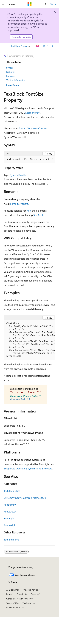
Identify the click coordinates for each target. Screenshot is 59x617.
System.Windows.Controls (33, 128)
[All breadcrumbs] (6, 46)
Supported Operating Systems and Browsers (28, 468)
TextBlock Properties (20, 45)
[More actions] (52, 46)
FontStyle (9, 518)
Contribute (22, 594)
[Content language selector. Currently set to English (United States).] (20, 567)
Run (29, 210)
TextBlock (38, 215)
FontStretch (10, 511)
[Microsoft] (30, 4)
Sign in (53, 4)
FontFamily (10, 504)
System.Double (18, 175)
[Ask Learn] (38, 46)
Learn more (31, 112)
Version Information (15, 80)
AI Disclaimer (12, 589)
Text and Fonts (11, 539)
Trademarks (28, 603)
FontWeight (10, 525)
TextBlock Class (12, 490)
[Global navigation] (3, 4)
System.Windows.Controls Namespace (25, 497)
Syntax (9, 67)
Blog (8, 594)
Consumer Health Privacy (18, 598)
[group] (29, 340)
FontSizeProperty (19, 203)
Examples (10, 75)
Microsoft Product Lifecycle (23, 20)
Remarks (10, 71)
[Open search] (45, 4)
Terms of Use (12, 603)
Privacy (34, 594)
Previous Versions (31, 589)
